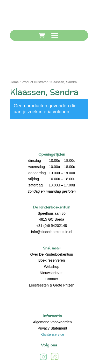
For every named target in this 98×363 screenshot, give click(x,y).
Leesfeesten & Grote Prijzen (51, 285)
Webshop (51, 266)
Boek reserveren (51, 260)
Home (14, 82)
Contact (51, 279)
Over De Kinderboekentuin (51, 254)
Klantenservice (52, 334)
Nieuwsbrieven (52, 273)
